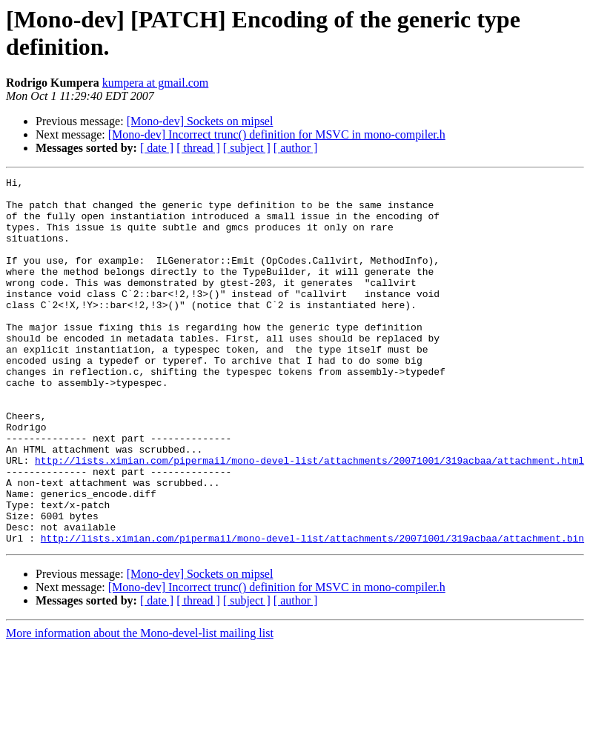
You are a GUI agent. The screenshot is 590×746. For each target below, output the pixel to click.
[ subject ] (247, 147)
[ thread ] (198, 147)
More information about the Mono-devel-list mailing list (140, 706)
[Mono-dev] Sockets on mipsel (200, 121)
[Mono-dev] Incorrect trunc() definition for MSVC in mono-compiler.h (276, 134)
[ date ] (156, 147)
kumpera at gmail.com (155, 82)
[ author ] (296, 147)
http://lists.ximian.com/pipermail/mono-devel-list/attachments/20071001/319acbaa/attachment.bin (312, 611)
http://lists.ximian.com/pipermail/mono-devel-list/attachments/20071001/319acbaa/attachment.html (309, 517)
